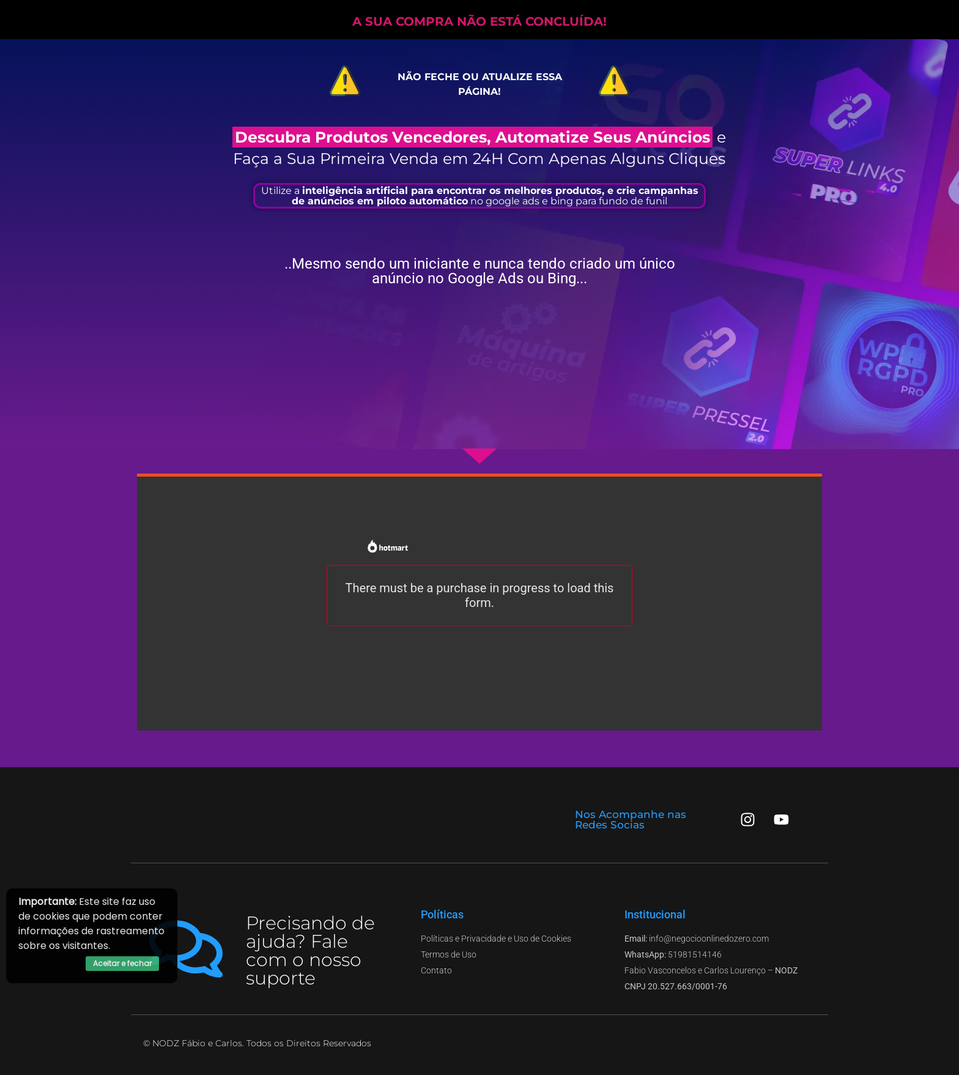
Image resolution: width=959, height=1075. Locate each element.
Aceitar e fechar (122, 963)
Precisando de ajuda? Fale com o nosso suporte (310, 950)
